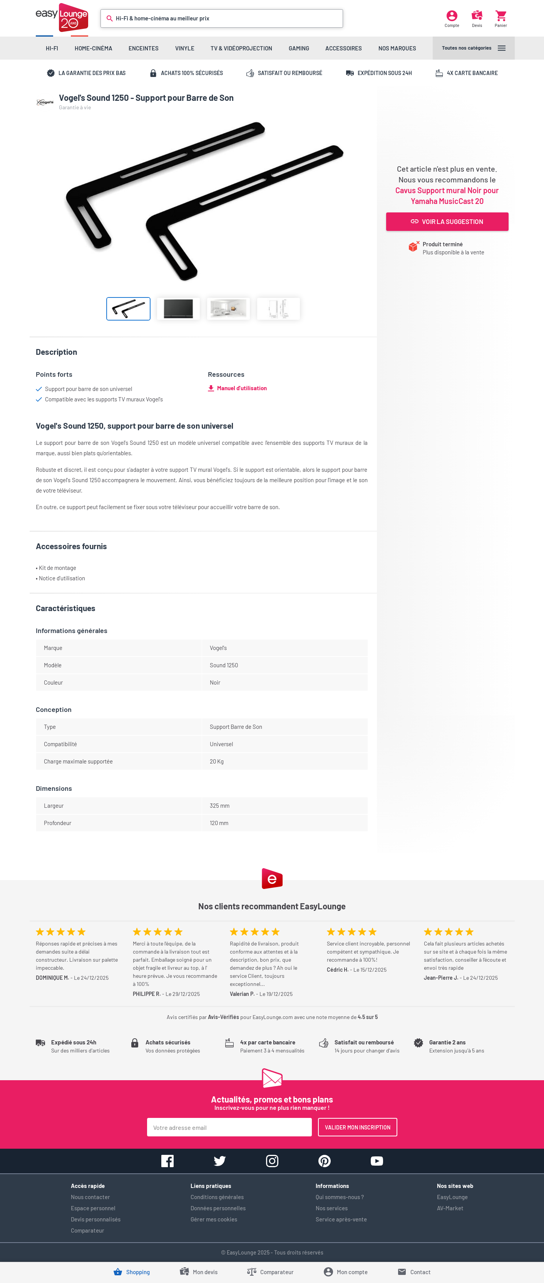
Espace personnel (93, 1207)
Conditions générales (217, 1196)
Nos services (332, 1207)
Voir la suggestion (447, 221)
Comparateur (87, 1230)
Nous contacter (90, 1196)
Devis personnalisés (96, 1219)
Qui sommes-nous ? (340, 1196)
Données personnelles (218, 1207)
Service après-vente (341, 1219)
